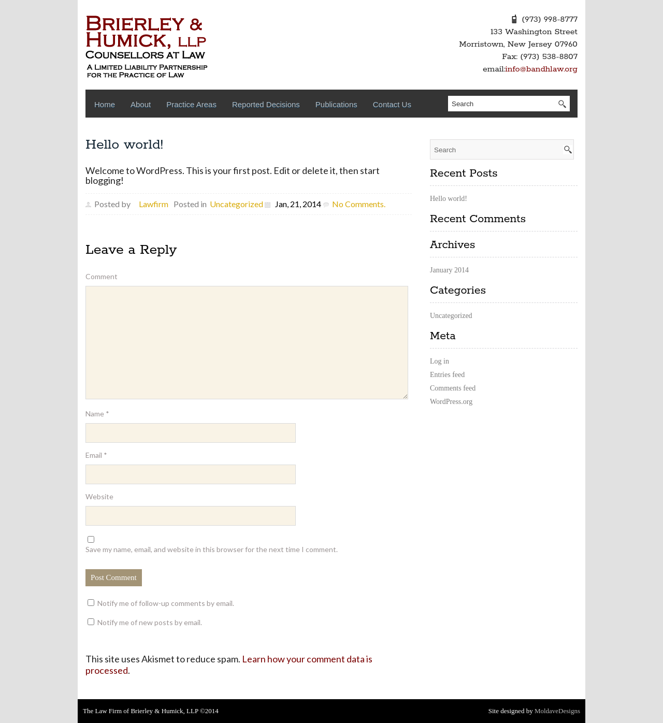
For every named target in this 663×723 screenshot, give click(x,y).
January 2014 (449, 270)
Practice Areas (191, 104)
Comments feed (452, 388)
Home (104, 104)
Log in (439, 361)
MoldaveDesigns (557, 711)
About (141, 104)
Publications (336, 104)
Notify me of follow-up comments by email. (165, 603)
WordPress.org (451, 402)
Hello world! (124, 145)
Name (97, 413)
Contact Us (392, 104)
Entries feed (447, 375)
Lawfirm (153, 204)
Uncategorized (236, 204)
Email (96, 455)
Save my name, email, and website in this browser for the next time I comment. (211, 549)
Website (99, 496)
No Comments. (358, 204)
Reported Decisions (266, 104)
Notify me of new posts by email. (149, 622)
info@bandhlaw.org (541, 69)
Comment (101, 276)
